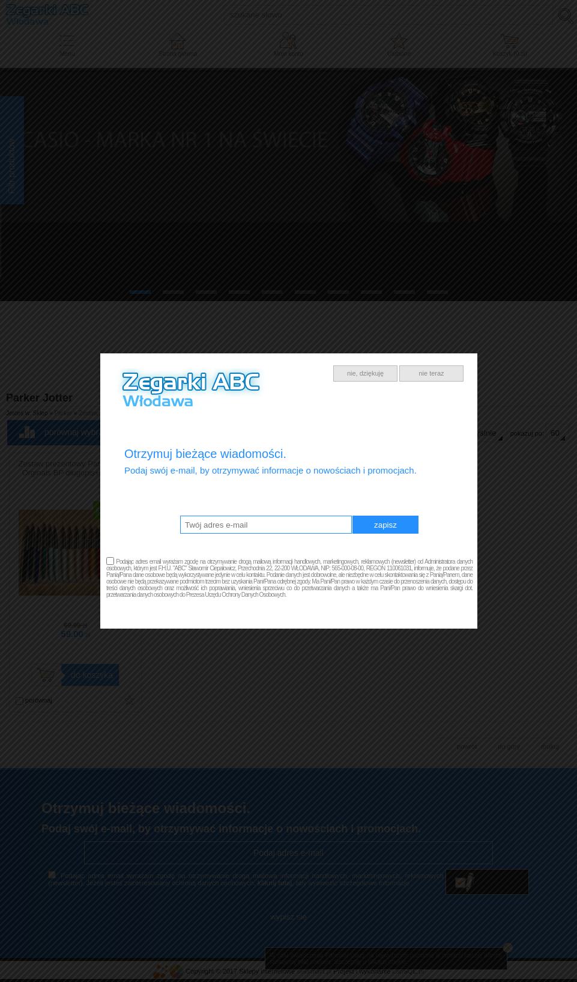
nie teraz (431, 373)
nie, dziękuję (365, 373)
